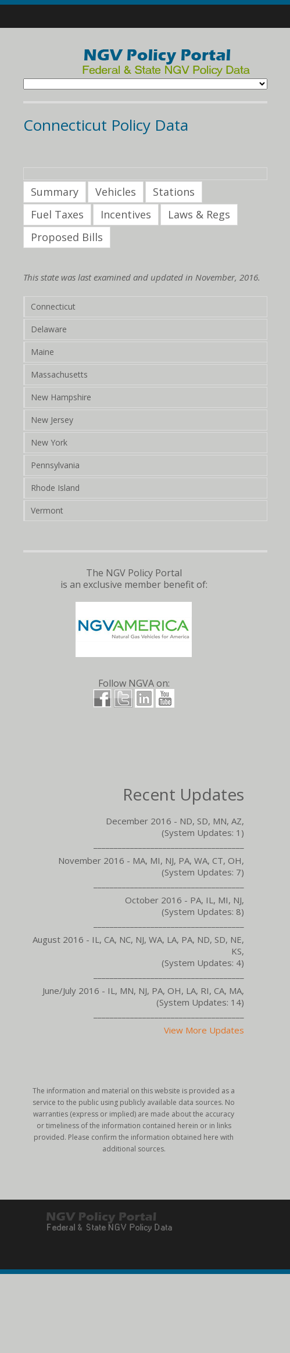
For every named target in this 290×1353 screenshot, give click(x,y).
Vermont (47, 510)
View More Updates (204, 1030)
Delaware (49, 329)
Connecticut (53, 306)
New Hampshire (61, 397)
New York (49, 442)
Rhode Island (55, 487)
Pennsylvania (55, 465)
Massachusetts (59, 374)
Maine (42, 351)
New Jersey (52, 419)
